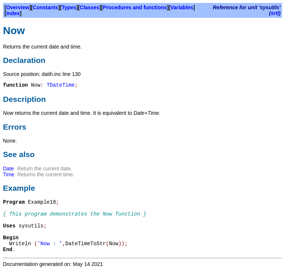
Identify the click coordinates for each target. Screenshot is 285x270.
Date (8, 168)
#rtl (275, 13)
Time (8, 174)
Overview (17, 7)
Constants (45, 7)
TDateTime (61, 85)
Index (13, 13)
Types (69, 7)
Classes (89, 7)
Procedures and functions (135, 7)
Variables (181, 7)
